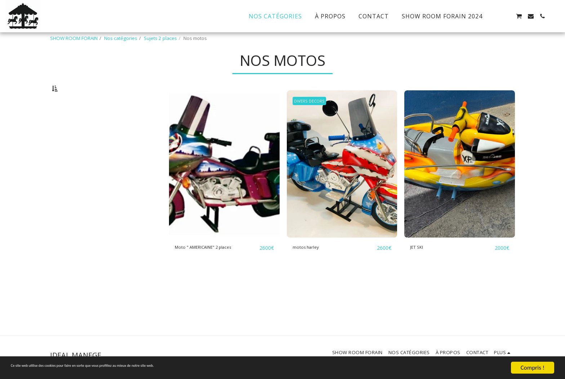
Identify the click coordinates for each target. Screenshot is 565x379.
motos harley (311, 266)
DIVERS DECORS (312, 119)
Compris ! (532, 367)
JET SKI (419, 266)
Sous (71, 154)
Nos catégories (120, 38)
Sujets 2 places (160, 38)
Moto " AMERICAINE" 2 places (215, 266)
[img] (224, 182)
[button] (495, 16)
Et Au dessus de (84, 164)
